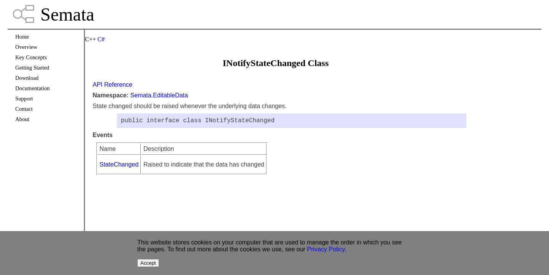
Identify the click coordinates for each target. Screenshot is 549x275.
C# (101, 39)
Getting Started (32, 68)
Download (27, 78)
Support (24, 98)
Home (22, 37)
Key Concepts (31, 57)
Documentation (32, 88)
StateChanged (119, 166)
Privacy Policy (325, 249)
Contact (24, 109)
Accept (148, 263)
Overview (26, 47)
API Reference (112, 84)
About (22, 119)
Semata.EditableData (159, 95)
